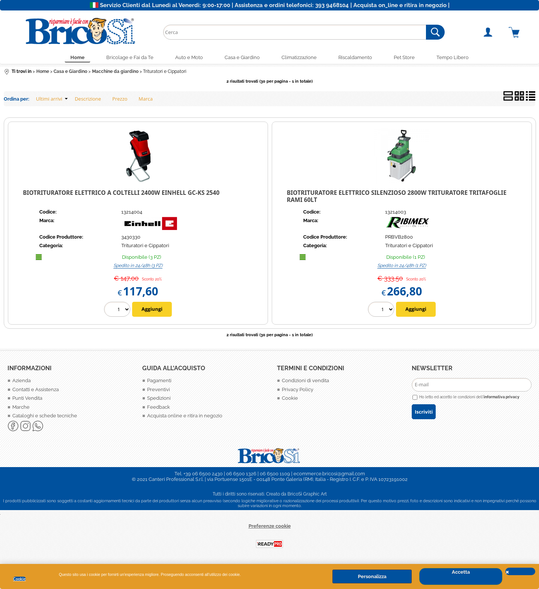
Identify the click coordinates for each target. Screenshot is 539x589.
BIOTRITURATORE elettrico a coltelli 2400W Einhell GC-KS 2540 (121, 193)
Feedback (158, 407)
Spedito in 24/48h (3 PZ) (137, 266)
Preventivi (158, 390)
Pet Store (406, 58)
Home (75, 58)
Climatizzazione (299, 58)
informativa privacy (502, 397)
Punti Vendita (27, 399)
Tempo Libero (455, 58)
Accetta (461, 572)
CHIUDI (520, 571)
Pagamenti (159, 381)
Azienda (21, 381)
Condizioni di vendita (305, 381)
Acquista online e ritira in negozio (184, 416)
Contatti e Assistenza (35, 390)
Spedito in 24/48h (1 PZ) (401, 266)
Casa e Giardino (241, 58)
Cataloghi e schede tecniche (44, 416)
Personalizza (372, 576)
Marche (21, 407)
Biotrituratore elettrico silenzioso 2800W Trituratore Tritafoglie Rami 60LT (396, 197)
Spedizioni (159, 399)
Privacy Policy (297, 390)
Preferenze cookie (270, 526)
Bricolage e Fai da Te (128, 58)
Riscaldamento (356, 58)
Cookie (19, 579)
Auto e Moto (188, 58)
